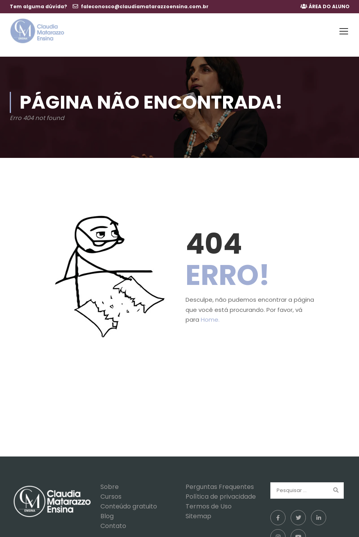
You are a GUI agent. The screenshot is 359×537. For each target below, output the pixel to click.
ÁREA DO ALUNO (329, 6)
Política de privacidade (221, 489)
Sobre (109, 479)
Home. (210, 312)
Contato (113, 518)
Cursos (110, 489)
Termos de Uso (209, 498)
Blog (107, 508)
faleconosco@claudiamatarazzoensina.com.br (145, 6)
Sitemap (198, 508)
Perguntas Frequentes (220, 479)
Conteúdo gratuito (128, 498)
